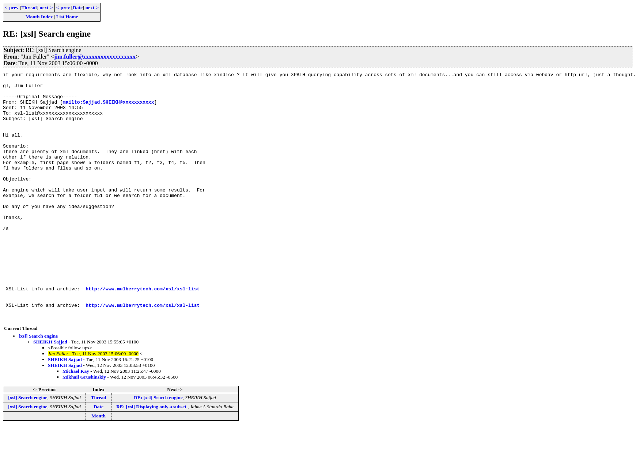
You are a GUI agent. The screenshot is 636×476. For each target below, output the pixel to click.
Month (98, 465)
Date (78, 7)
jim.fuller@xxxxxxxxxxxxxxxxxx (95, 56)
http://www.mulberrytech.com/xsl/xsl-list (143, 332)
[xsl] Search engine (38, 385)
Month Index (39, 16)
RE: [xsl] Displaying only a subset (152, 456)
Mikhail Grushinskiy (84, 426)
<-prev (12, 7)
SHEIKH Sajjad (50, 391)
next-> (46, 7)
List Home (67, 16)
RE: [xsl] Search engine (158, 447)
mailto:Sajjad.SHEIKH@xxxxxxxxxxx (108, 108)
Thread (29, 7)
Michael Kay (76, 420)
